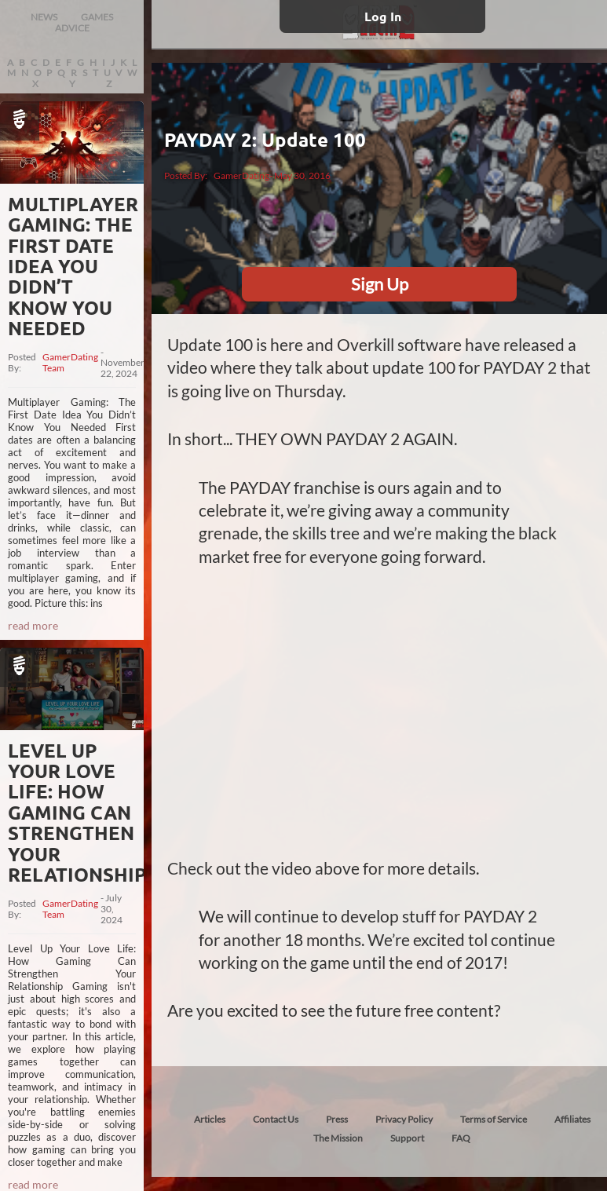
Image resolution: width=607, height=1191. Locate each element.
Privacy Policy (404, 1119)
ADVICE (72, 28)
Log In (382, 16)
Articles (209, 1119)
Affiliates (572, 1119)
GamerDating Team (70, 363)
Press (337, 1119)
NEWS (44, 17)
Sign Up (379, 283)
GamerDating (241, 175)
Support (407, 1138)
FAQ (461, 1138)
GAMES (97, 17)
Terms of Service (493, 1119)
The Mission (338, 1138)
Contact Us (275, 1119)
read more (33, 625)
